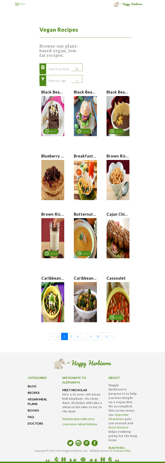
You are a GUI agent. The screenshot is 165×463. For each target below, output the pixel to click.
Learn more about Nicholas (79, 424)
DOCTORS (35, 423)
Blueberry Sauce (52, 156)
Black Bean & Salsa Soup (118, 92)
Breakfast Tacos (85, 156)
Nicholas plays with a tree (78, 419)
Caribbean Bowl (52, 278)
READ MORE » (117, 447)
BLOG (32, 386)
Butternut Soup (85, 214)
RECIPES (34, 392)
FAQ (31, 417)
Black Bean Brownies (52, 92)
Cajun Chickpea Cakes (118, 214)
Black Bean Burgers (85, 92)
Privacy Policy (122, 450)
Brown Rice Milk (52, 214)
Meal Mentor (118, 427)
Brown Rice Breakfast (118, 156)
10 (98, 336)
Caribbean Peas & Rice (85, 278)
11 (106, 336)
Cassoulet (116, 278)
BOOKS (33, 410)
